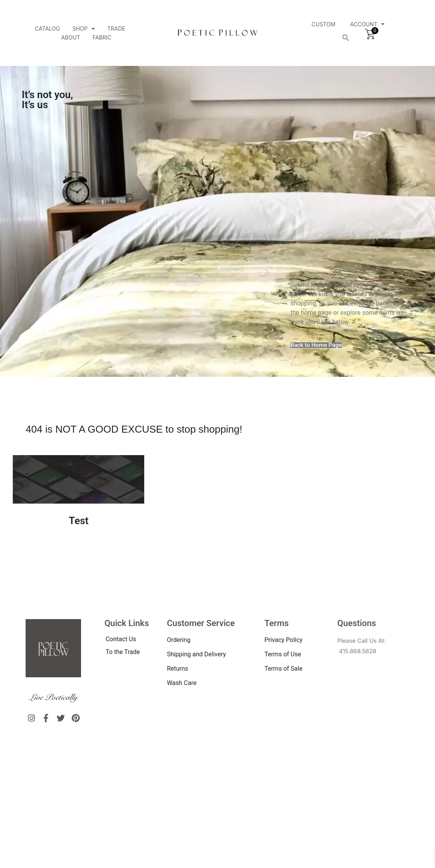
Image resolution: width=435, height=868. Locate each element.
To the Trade (122, 652)
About (70, 37)
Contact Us (120, 639)
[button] (345, 38)
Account (367, 24)
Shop (83, 28)
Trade (116, 28)
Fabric (102, 37)
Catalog (47, 28)
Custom (324, 24)
